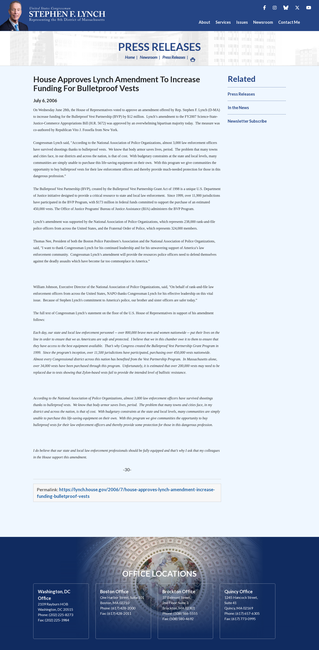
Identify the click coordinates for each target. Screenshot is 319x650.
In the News (238, 107)
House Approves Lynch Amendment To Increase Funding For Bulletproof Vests (116, 83)
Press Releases (159, 46)
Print (192, 58)
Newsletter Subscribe (247, 121)
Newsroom (148, 57)
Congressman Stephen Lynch (57, 15)
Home (130, 57)
